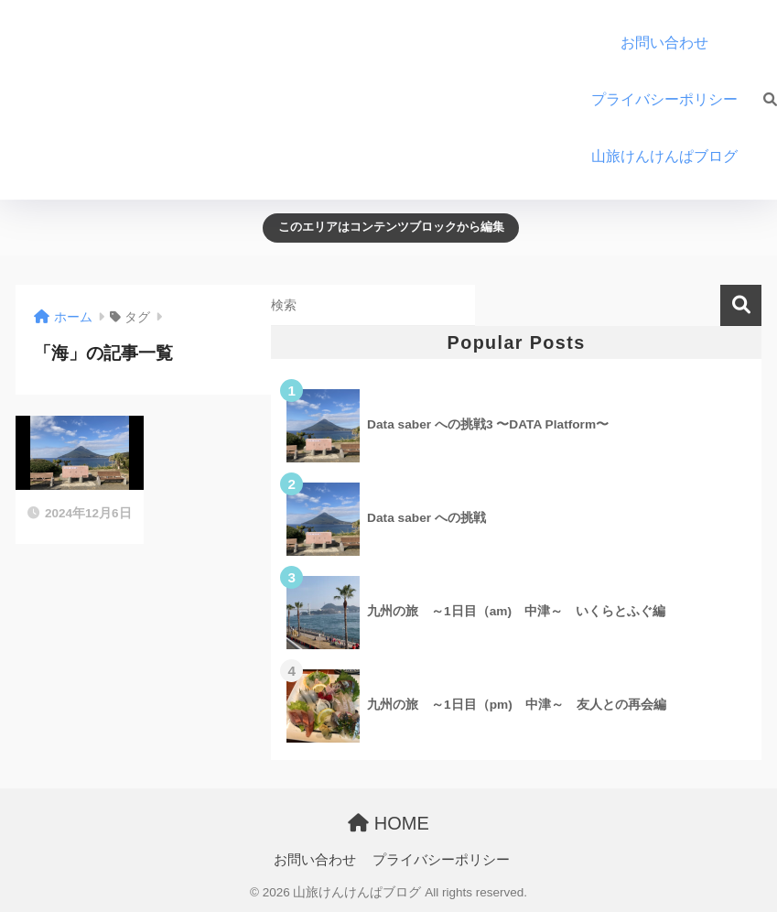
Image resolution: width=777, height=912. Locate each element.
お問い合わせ (664, 42)
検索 (740, 305)
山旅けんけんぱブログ (671, 156)
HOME (388, 823)
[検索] (761, 99)
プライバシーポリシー (664, 99)
